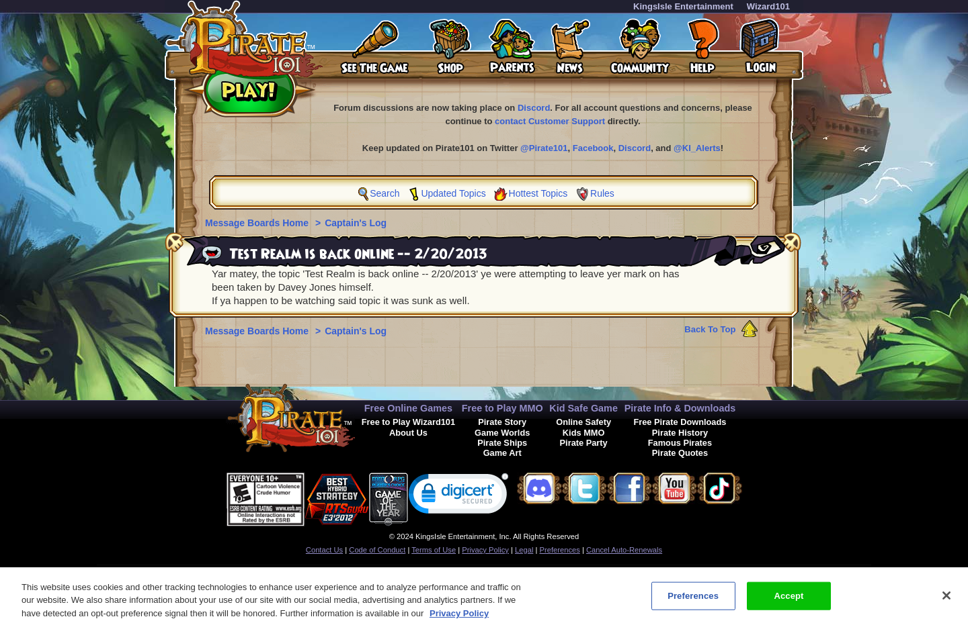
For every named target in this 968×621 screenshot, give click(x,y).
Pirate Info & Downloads (680, 408)
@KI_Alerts (697, 148)
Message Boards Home (258, 223)
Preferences (560, 550)
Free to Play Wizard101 (408, 422)
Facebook (593, 148)
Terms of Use (433, 550)
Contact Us (324, 550)
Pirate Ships (502, 443)
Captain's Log (356, 223)
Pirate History (680, 433)
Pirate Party (584, 443)
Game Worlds (502, 433)
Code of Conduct (377, 550)
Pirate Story (502, 422)
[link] (458, 496)
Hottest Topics (538, 193)
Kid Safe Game (583, 408)
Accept (788, 600)
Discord (534, 108)
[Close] (946, 600)
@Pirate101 (544, 148)
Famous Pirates (680, 443)
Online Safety (583, 422)
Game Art (502, 453)
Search (384, 193)
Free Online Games (408, 408)
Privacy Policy (485, 550)
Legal (524, 550)
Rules (602, 193)
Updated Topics (453, 193)
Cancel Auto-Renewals (624, 550)
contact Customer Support (550, 121)
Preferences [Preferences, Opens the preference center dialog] (693, 600)
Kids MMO (584, 433)
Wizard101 (768, 6)
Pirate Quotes (680, 453)
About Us (408, 433)
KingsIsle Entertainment (683, 6)
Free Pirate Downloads (679, 422)
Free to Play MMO (502, 408)
